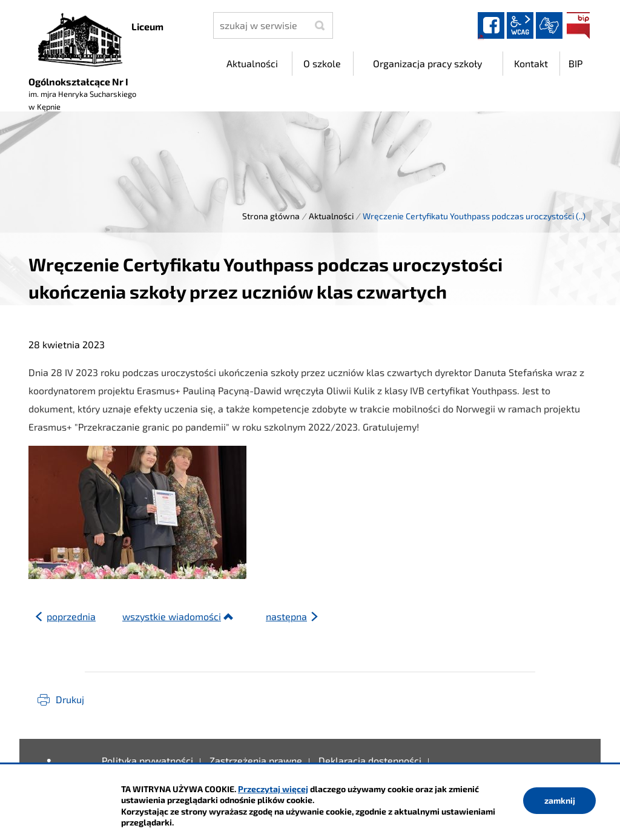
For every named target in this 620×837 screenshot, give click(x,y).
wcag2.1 (520, 25)
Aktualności (331, 216)
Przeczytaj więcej (273, 789)
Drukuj (70, 699)
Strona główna (271, 216)
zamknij (559, 800)
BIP (578, 25)
